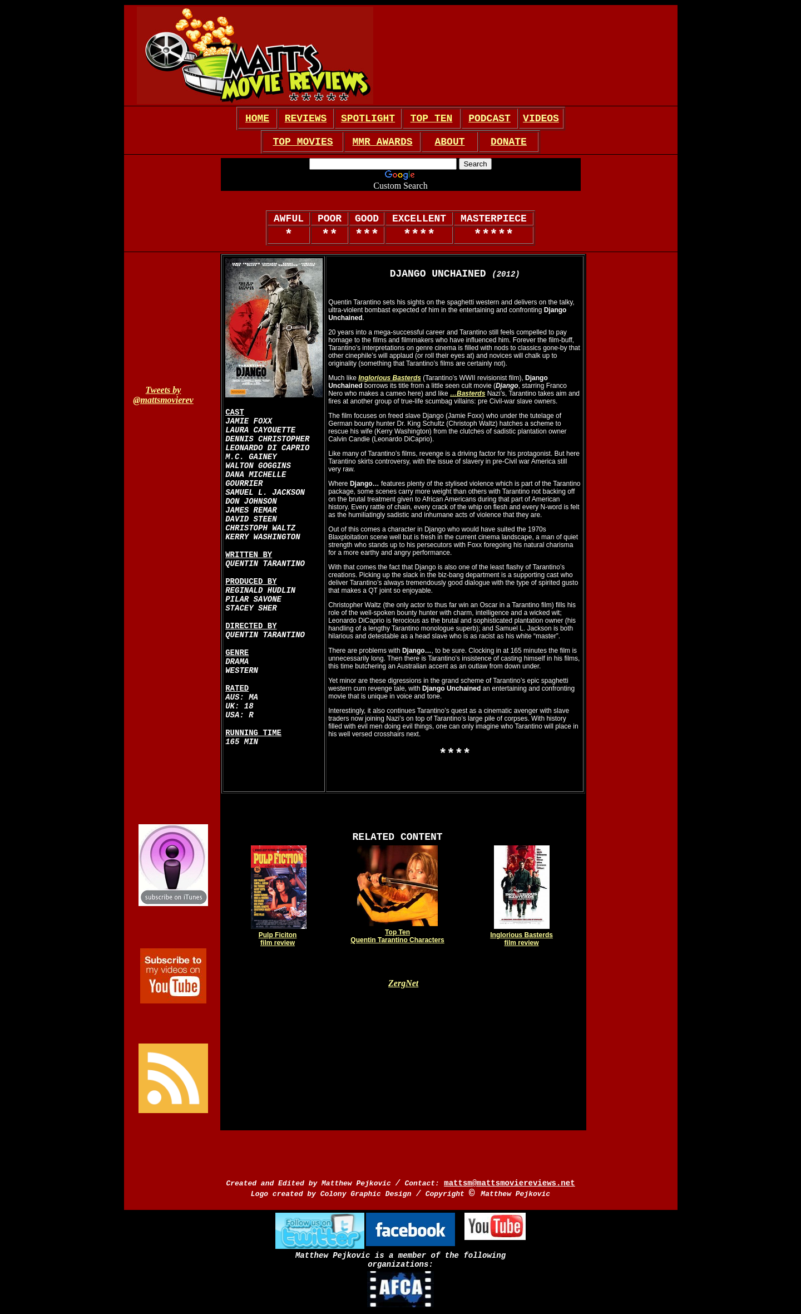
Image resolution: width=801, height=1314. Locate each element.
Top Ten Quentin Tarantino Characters (397, 936)
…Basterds (467, 393)
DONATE (509, 141)
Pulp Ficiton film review (278, 939)
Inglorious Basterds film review (521, 939)
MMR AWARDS (382, 141)
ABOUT (449, 141)
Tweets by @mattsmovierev (163, 395)
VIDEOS (541, 118)
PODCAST (489, 118)
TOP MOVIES (303, 141)
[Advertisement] (528, 55)
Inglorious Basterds (389, 378)
